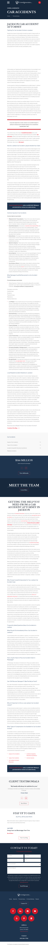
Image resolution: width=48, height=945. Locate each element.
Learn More (24, 490)
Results (37, 899)
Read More (24, 804)
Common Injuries (30, 758)
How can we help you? (12, 868)
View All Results (24, 473)
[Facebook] (13, 912)
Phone (9, 860)
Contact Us (24, 904)
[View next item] (26, 468)
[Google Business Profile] (31, 919)
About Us (15, 899)
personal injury (24, 521)
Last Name (27, 856)
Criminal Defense (30, 899)
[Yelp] (17, 919)
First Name (10, 856)
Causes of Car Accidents (14, 754)
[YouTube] (35, 912)
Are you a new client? (12, 864)
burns (22, 266)
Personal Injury (21, 899)
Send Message (24, 886)
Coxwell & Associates (19, 514)
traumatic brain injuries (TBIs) (31, 225)
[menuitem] (23, 442)
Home (10, 899)
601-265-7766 (24, 939)
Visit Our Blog (24, 838)
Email (26, 860)
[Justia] (28, 912)
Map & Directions (24, 932)
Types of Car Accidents (14, 758)
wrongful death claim (20, 361)
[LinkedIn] (20, 912)
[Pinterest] (24, 919)
